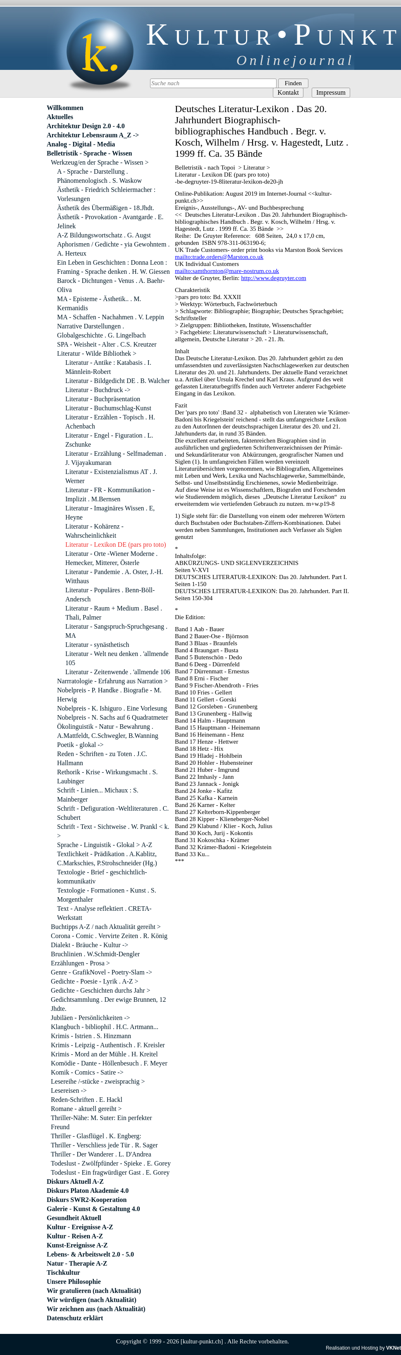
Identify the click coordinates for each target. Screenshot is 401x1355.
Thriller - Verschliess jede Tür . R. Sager (104, 1145)
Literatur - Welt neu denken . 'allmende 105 (117, 658)
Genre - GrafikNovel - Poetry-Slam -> (101, 972)
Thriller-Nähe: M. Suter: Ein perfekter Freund (101, 1122)
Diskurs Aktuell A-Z (75, 1181)
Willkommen (65, 107)
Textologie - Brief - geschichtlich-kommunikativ (102, 877)
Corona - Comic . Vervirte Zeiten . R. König (109, 935)
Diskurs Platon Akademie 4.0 (88, 1190)
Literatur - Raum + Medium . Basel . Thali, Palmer (113, 613)
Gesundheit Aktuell (74, 1217)
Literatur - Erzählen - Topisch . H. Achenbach (110, 422)
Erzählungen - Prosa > (80, 963)
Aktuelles (60, 116)
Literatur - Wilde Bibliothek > (96, 353)
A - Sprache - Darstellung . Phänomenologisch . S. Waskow (99, 176)
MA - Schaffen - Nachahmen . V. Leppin (110, 317)
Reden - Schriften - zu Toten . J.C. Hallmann (102, 758)
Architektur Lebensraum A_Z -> (93, 135)
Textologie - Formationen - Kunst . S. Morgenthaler (106, 895)
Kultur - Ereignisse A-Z (80, 1227)
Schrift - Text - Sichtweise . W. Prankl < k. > (113, 831)
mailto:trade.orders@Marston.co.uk (219, 257)
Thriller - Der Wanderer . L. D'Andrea (101, 1154)
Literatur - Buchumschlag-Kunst (108, 408)
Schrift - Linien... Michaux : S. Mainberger (97, 795)
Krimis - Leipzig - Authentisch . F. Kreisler (108, 1045)
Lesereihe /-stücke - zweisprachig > (98, 1081)
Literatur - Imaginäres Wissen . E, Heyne (110, 513)
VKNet (393, 1348)
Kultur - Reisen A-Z (75, 1236)
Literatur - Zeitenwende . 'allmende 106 (117, 671)
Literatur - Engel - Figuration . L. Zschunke (109, 440)
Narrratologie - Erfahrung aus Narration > (112, 681)
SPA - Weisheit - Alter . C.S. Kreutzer (106, 344)
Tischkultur (63, 1272)
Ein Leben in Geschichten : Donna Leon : (112, 262)
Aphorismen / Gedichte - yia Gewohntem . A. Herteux (113, 249)
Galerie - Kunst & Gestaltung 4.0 (93, 1208)
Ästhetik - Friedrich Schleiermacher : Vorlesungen (106, 194)
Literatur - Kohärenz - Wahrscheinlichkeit (94, 531)
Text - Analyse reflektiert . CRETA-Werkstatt (104, 913)
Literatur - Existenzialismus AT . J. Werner (111, 476)
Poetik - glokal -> (80, 744)
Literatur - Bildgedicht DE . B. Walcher (117, 380)
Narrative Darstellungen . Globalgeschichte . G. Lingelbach (101, 331)
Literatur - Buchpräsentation (102, 398)
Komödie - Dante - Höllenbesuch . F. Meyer (109, 1063)
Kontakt (288, 92)
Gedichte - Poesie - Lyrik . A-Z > (94, 981)
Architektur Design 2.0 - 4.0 (86, 125)
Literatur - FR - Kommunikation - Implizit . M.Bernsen (110, 494)
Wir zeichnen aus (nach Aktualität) (96, 1308)
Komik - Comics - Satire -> (87, 1072)
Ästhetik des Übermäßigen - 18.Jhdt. (105, 207)
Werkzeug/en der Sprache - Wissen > (99, 162)
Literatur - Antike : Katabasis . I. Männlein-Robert (108, 367)
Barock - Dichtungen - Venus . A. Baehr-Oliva (111, 285)
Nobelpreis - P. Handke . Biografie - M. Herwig (109, 695)
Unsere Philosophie (74, 1281)
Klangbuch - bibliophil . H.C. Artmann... (104, 1026)
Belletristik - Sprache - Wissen (89, 153)
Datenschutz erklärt (75, 1317)
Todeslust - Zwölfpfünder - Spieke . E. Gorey (111, 1163)
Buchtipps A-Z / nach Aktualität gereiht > (106, 926)
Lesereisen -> (69, 1090)
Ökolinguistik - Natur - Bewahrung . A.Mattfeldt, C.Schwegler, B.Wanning (107, 731)
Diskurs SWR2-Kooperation (87, 1199)
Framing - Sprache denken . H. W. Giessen (113, 271)
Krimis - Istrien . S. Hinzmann (91, 1035)
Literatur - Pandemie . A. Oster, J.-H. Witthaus (114, 576)
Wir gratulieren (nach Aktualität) (94, 1290)
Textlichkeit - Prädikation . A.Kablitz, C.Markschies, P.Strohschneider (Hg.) (107, 858)
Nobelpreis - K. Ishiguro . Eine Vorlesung (112, 708)
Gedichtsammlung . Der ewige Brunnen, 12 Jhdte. (108, 1004)
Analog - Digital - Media (81, 144)
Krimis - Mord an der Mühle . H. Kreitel (104, 1054)
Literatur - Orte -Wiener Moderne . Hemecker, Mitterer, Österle (111, 558)
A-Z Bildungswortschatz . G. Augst (104, 235)
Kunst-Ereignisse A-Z (77, 1245)
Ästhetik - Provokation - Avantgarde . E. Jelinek (110, 221)
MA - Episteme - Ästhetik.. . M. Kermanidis (99, 303)
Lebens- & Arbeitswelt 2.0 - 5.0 (90, 1254)
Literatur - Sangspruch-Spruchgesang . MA (116, 631)
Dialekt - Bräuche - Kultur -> (89, 944)
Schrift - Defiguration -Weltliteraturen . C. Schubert (113, 813)
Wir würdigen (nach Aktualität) (91, 1299)
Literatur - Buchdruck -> (98, 389)
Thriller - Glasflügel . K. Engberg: (96, 1136)
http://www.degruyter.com (273, 278)
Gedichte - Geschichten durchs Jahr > (100, 990)
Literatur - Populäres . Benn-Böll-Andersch (110, 595)
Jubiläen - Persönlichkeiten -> (90, 1017)
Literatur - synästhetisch (97, 644)
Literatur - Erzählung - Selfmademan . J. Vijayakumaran (115, 458)
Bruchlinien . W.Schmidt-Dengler (95, 954)
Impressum (331, 92)
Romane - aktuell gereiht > (86, 1108)
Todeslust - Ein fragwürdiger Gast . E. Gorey (110, 1172)
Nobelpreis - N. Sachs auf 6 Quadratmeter (112, 717)
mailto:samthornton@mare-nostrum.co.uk (227, 271)
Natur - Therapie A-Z (77, 1263)
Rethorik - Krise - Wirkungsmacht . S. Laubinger (107, 776)
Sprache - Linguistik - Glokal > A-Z (104, 844)
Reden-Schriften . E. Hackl (86, 1099)
